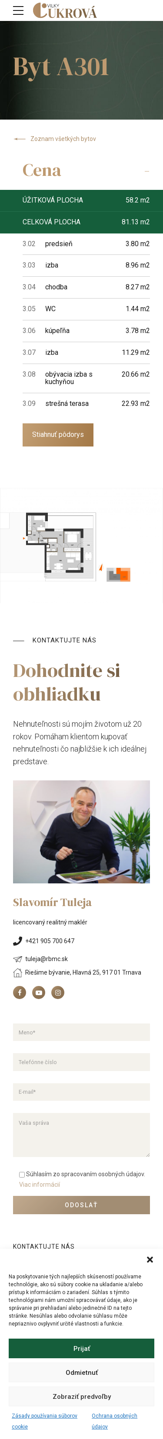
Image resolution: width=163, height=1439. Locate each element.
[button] (150, 1259)
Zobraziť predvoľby (82, 1397)
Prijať (81, 1349)
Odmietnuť (82, 1373)
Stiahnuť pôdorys (58, 434)
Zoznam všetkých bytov (54, 139)
